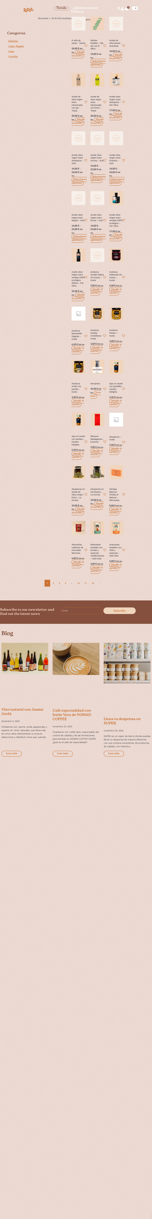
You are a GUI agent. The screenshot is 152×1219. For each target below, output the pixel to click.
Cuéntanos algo (127, 1179)
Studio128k (15, 1212)
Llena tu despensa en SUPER (122, 721)
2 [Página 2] (53, 583)
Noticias (77, 12)
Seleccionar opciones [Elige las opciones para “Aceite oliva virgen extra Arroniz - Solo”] (98, 178)
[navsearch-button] (118, 9)
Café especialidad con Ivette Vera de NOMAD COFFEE (72, 715)
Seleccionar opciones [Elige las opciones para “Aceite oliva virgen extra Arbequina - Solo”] (79, 181)
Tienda (61, 8)
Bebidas (13, 41)
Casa (11, 51)
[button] (85, 45)
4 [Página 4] (65, 583)
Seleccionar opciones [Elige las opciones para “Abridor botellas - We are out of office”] (98, 63)
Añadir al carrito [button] (78, 54)
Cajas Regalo (16, 46)
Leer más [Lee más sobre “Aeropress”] (95, 394)
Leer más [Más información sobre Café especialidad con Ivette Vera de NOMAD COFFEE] (62, 754)
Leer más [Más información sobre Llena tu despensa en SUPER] (113, 754)
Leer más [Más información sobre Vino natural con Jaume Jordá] (11, 754)
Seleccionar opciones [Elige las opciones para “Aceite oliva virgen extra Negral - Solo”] (79, 238)
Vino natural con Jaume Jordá (22, 712)
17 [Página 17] (86, 583)
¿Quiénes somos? (85, 8)
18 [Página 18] (94, 583)
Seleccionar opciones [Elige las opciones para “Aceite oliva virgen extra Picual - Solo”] (98, 238)
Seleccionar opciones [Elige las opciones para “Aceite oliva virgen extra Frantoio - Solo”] (117, 181)
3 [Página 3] (59, 583)
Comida (13, 56)
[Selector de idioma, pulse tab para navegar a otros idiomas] (135, 8)
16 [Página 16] (79, 583)
